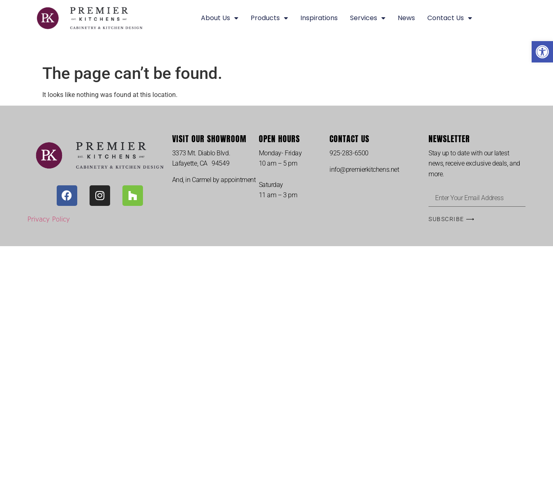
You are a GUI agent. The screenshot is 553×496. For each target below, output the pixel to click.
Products (269, 18)
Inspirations (319, 18)
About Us (219, 18)
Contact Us (449, 18)
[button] (542, 51)
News (406, 18)
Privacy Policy (49, 219)
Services (367, 18)
